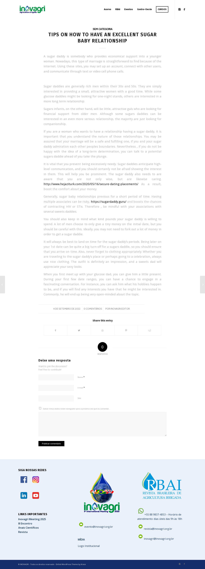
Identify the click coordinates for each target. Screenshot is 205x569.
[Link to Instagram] (179, 9)
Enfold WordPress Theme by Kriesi (71, 564)
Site (79, 398)
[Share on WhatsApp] (102, 330)
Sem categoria (102, 29)
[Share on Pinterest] (126, 330)
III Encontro (25, 523)
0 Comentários (93, 308)
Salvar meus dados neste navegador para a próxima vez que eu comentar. (76, 408)
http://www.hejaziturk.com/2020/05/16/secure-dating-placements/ (91, 184)
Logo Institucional (89, 546)
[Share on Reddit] (149, 330)
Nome (81, 377)
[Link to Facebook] (184, 9)
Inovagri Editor (120, 308)
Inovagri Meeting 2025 (32, 519)
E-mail (81, 387)
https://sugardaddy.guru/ (108, 201)
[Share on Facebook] (55, 330)
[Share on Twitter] (79, 330)
